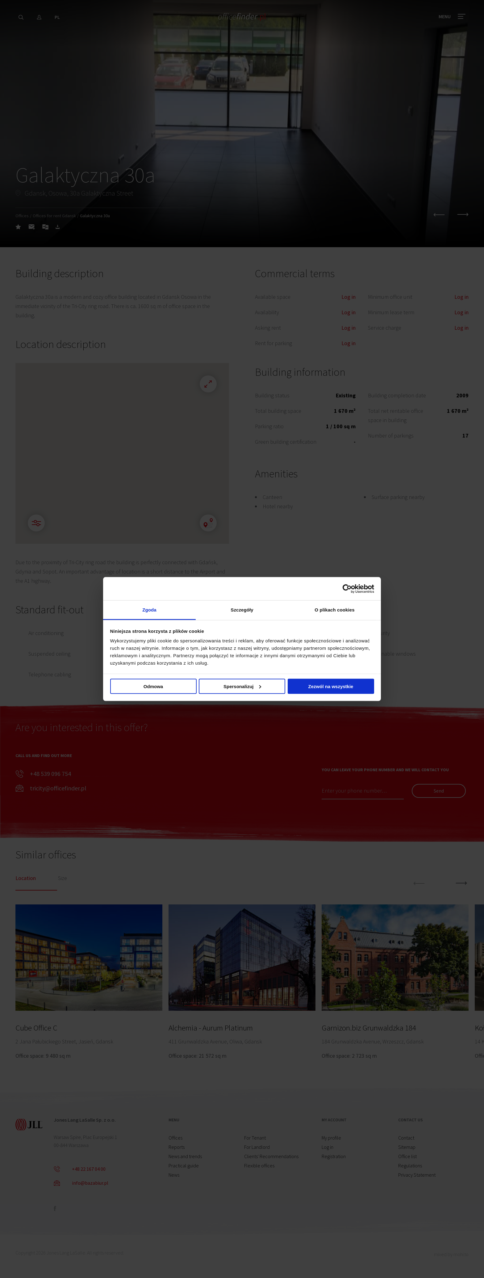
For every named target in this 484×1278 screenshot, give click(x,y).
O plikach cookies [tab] (334, 609)
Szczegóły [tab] (242, 609)
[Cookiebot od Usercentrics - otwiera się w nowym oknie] (347, 588)
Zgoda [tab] (149, 609)
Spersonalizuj (242, 686)
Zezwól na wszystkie (330, 686)
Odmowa (153, 686)
